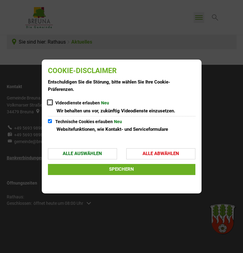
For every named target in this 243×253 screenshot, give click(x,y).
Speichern (121, 169)
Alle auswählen (82, 153)
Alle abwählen (161, 153)
